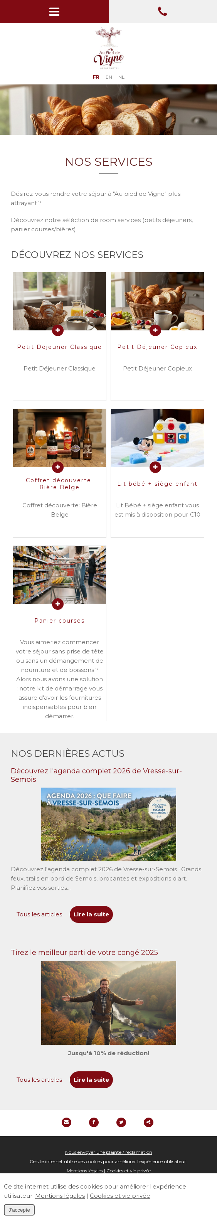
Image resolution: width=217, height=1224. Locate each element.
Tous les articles (39, 914)
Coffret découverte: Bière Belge (59, 484)
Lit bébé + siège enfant (157, 483)
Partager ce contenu (148, 1122)
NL (121, 77)
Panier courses (59, 620)
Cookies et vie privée (128, 1170)
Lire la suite (91, 914)
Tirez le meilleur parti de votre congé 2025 (84, 952)
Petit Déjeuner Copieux (157, 346)
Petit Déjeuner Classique (59, 346)
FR (96, 77)
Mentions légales (85, 1170)
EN (109, 77)
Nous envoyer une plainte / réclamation (108, 1152)
